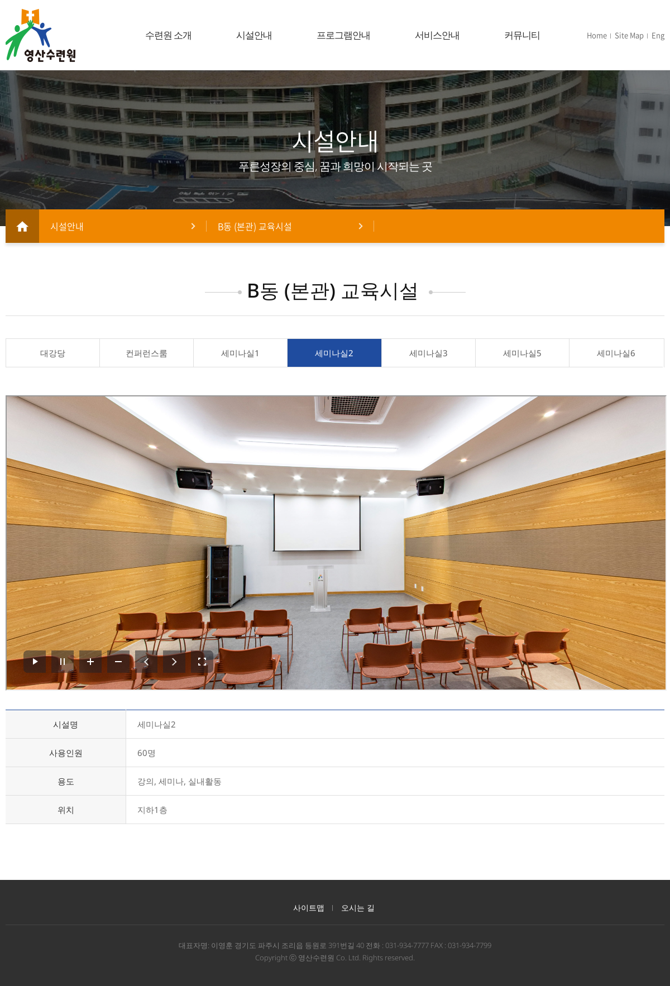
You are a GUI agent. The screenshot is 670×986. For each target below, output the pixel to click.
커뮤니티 (522, 34)
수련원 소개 (168, 34)
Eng (658, 35)
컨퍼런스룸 (147, 352)
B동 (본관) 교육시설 (255, 226)
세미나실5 (522, 352)
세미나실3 (428, 352)
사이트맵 (308, 907)
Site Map (629, 35)
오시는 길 (358, 907)
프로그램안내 (343, 34)
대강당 (52, 352)
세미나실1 (240, 352)
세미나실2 (334, 352)
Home (597, 35)
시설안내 (254, 34)
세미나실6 (616, 352)
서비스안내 (437, 34)
